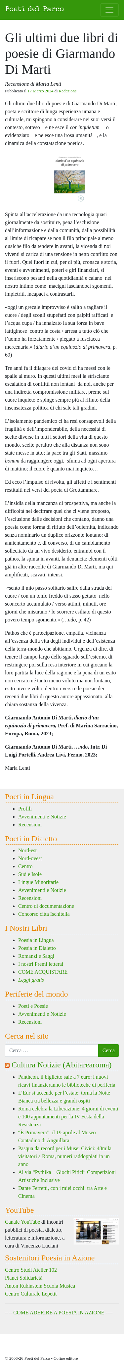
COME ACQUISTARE (42, 972)
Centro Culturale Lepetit (31, 1294)
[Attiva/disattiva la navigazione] (109, 10)
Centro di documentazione (46, 906)
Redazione (68, 91)
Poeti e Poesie (33, 1006)
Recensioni (30, 824)
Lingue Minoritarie (38, 882)
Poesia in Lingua (36, 940)
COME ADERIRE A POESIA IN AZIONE (58, 1312)
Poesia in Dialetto (37, 948)
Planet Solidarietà (23, 1278)
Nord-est (27, 850)
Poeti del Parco (34, 10)
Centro (25, 866)
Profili (25, 808)
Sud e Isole (30, 874)
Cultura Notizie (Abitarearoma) (62, 1064)
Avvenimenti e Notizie (42, 816)
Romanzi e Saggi (36, 956)
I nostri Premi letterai (40, 964)
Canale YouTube (22, 1222)
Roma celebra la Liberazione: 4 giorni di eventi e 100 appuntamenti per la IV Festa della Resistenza (68, 1116)
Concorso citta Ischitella (44, 914)
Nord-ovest (30, 858)
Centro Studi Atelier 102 (31, 1270)
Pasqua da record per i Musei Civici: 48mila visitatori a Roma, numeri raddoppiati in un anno (64, 1156)
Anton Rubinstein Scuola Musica (40, 1286)
